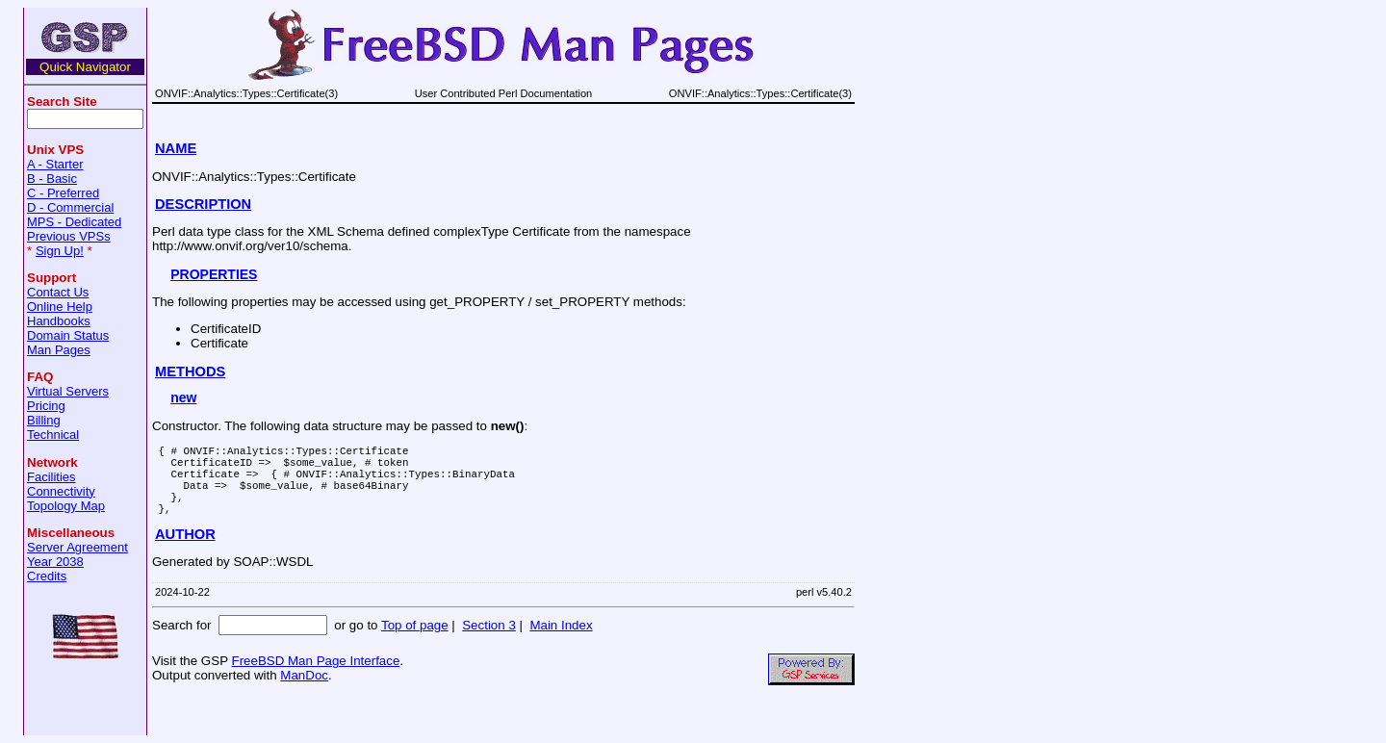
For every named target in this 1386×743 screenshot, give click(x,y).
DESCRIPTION (203, 204)
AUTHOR (185, 551)
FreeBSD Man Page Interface (315, 678)
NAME (175, 148)
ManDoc (304, 692)
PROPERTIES (213, 274)
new (183, 397)
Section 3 (489, 642)
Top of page (415, 642)
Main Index (560, 642)
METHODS (190, 371)
